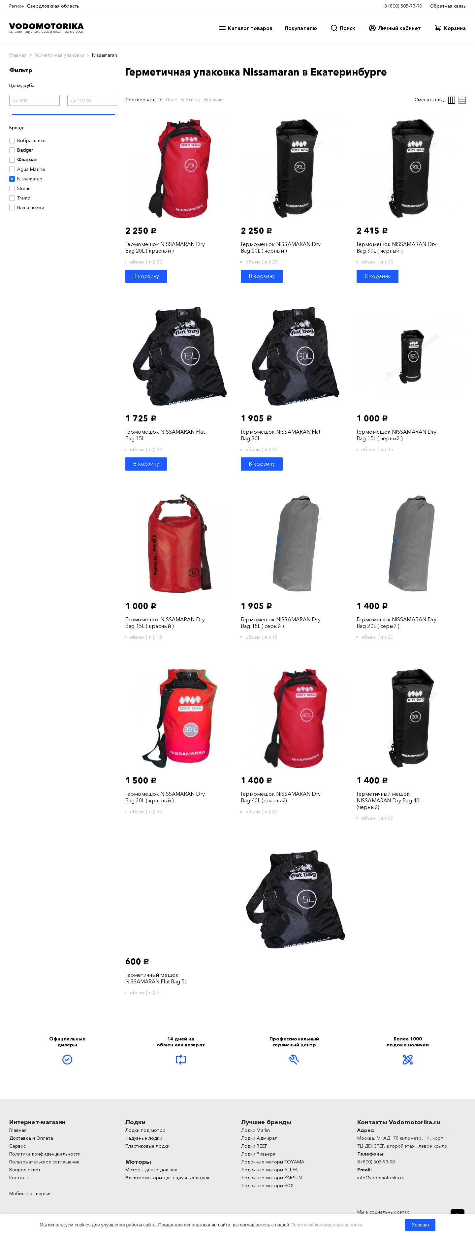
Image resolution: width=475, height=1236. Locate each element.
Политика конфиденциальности (44, 1154)
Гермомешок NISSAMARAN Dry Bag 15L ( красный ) (165, 622)
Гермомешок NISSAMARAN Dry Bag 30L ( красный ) (165, 797)
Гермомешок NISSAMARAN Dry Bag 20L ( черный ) (281, 247)
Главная (18, 55)
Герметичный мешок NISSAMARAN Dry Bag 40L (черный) (389, 800)
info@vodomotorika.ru (381, 1178)
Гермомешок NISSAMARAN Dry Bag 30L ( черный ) (396, 247)
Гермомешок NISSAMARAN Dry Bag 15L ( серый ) (281, 622)
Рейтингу (191, 100)
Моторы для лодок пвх (151, 1170)
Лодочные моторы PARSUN (271, 1178)
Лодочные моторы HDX (267, 1186)
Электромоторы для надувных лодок (167, 1178)
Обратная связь (448, 6)
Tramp (23, 198)
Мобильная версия (30, 1193)
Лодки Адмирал (259, 1138)
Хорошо (420, 1224)
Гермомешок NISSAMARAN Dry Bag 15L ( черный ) (396, 435)
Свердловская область (53, 6)
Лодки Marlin (255, 1130)
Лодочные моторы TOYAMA (272, 1162)
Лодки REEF (254, 1146)
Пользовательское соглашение (44, 1162)
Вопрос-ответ (25, 1170)
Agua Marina (31, 169)
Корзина (455, 28)
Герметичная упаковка (59, 55)
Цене (171, 100)
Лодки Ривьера (258, 1154)
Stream (24, 188)
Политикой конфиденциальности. (327, 1224)
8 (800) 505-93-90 (403, 6)
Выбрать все (31, 140)
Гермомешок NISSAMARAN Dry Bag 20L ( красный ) (165, 247)
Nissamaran (29, 179)
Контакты (19, 1178)
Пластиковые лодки (147, 1146)
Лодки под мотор (145, 1130)
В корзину (146, 276)
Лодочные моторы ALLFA (269, 1170)
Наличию (214, 100)
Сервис (17, 1146)
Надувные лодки (143, 1138)
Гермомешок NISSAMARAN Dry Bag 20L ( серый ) (396, 622)
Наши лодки (30, 207)
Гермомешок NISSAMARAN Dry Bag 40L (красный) (281, 797)
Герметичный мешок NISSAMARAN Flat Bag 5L (156, 978)
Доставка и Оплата (31, 1138)
